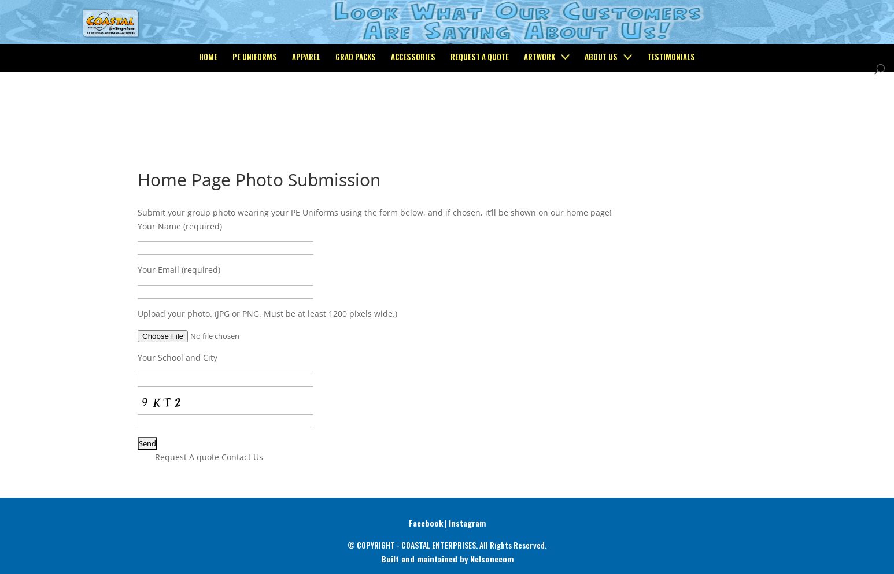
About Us (601, 105)
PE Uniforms (254, 105)
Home (208, 105)
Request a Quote (479, 105)
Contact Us (242, 456)
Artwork (539, 105)
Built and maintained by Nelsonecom (447, 559)
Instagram (467, 523)
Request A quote (187, 456)
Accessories (413, 105)
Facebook (426, 523)
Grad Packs (355, 105)
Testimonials (671, 105)
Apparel (306, 105)
